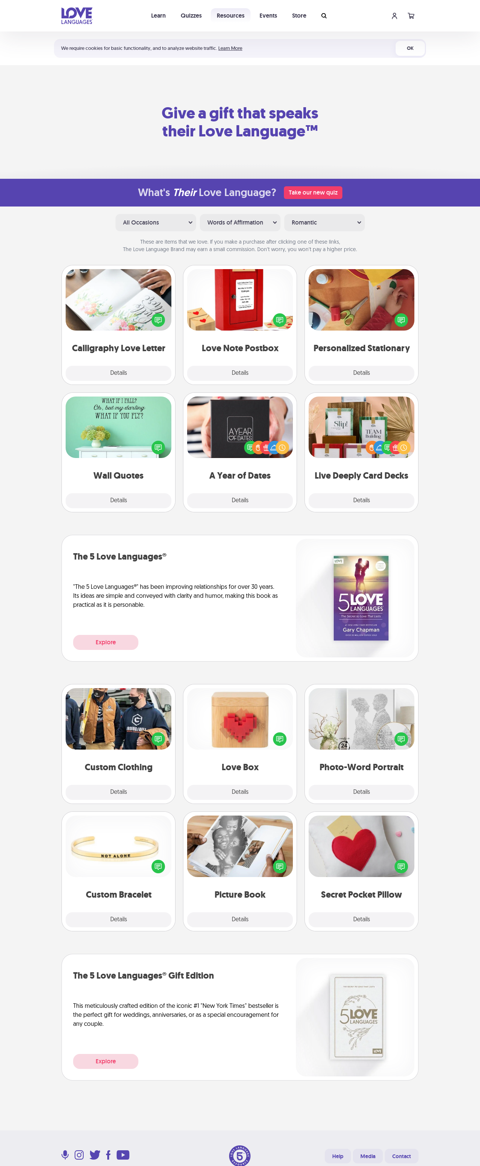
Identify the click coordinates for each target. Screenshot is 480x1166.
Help (338, 1156)
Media (367, 1156)
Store (299, 15)
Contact (401, 1156)
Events (268, 15)
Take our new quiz (313, 192)
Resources (230, 15)
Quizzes (191, 15)
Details (118, 373)
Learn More (230, 48)
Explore (106, 642)
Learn (158, 15)
